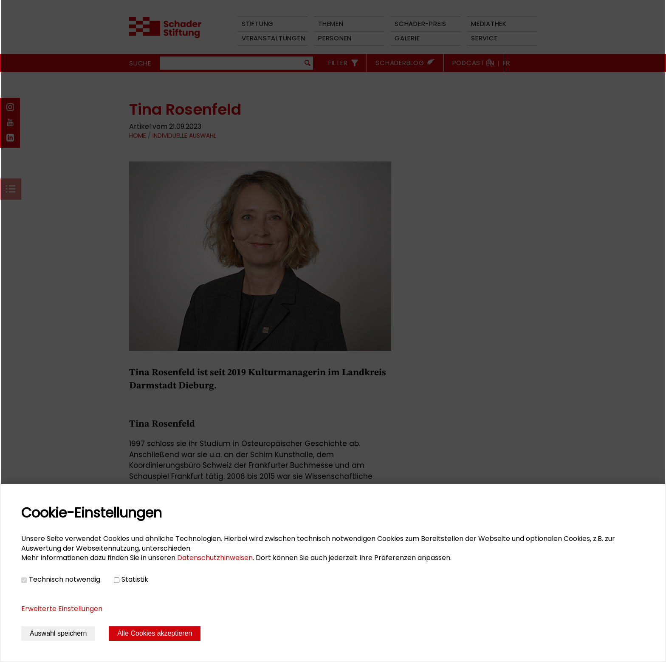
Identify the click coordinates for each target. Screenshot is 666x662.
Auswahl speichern (58, 633)
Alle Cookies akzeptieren (154, 633)
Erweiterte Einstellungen (61, 609)
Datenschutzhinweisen (215, 558)
